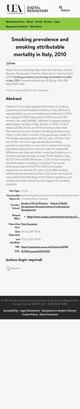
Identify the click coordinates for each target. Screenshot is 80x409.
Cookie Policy (30, 314)
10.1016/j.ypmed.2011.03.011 (35, 251)
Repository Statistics (17, 26)
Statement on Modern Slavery (59, 310)
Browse (48, 21)
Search (38, 21)
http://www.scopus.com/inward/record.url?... (53, 217)
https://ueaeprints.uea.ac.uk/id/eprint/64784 (44, 246)
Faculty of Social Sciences (34, 203)
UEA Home (36, 26)
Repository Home (15, 21)
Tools (11, 63)
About (29, 21)
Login (57, 21)
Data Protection (48, 314)
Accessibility (11, 310)
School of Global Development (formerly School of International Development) (45, 206)
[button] (8, 268)
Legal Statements (30, 310)
